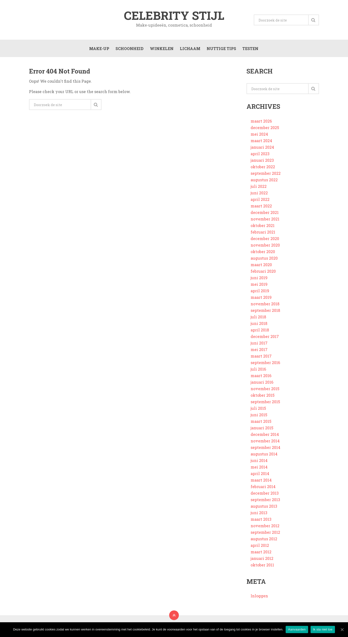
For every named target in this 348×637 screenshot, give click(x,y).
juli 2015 (258, 408)
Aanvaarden (297, 629)
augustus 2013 (264, 506)
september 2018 (265, 310)
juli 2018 (258, 317)
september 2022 (266, 173)
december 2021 (265, 212)
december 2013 (265, 493)
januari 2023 (262, 160)
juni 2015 (259, 415)
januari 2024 (262, 147)
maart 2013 (261, 519)
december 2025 (265, 128)
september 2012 (265, 532)
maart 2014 (261, 480)
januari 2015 (262, 428)
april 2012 (260, 545)
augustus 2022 (264, 180)
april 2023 (260, 154)
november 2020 (265, 245)
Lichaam (190, 48)
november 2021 (265, 219)
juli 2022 (259, 186)
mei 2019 (259, 284)
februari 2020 (263, 271)
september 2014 (265, 447)
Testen (250, 48)
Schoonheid (129, 48)
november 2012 (265, 526)
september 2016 (265, 363)
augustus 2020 (264, 258)
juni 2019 (259, 278)
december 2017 (265, 336)
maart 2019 (261, 297)
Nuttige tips (221, 48)
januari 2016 (262, 382)
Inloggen (259, 596)
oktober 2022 (263, 167)
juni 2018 (259, 323)
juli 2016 (258, 369)
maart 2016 (261, 376)
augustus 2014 (264, 454)
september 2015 (265, 402)
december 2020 (265, 239)
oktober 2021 (263, 225)
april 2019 (260, 291)
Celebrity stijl (174, 15)
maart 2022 (261, 206)
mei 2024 (259, 134)
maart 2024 (261, 141)
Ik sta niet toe (323, 629)
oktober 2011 (262, 565)
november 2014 (265, 441)
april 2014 (260, 473)
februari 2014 (263, 487)
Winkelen (161, 48)
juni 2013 (259, 513)
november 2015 (265, 389)
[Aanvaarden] (342, 629)
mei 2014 (259, 467)
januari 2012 (262, 558)
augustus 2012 (264, 539)
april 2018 (260, 330)
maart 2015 (261, 421)
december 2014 (265, 434)
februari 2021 (263, 232)
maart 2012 (261, 552)
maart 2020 (261, 265)
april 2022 (260, 199)
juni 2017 (259, 343)
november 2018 (265, 304)
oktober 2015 (263, 395)
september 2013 (265, 500)
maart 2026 (261, 121)
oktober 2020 (263, 252)
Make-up (99, 48)
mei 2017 (259, 349)
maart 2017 (261, 356)
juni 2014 (259, 460)
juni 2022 (259, 193)
